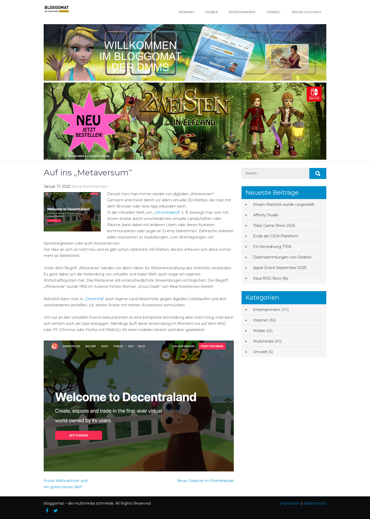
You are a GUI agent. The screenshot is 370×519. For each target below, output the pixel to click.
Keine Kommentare (89, 186)
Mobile (211, 12)
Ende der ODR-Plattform (275, 236)
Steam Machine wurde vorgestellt (283, 204)
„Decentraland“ (166, 212)
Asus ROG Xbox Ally (270, 278)
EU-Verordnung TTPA (272, 246)
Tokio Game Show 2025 (274, 225)
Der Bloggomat (306, 12)
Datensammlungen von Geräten (282, 257)
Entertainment (242, 12)
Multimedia (263, 341)
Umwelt (274, 12)
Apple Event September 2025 (279, 267)
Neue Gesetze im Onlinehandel (205, 480)
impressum (290, 503)
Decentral (94, 299)
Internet (186, 12)
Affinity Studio (266, 215)
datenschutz (315, 503)
